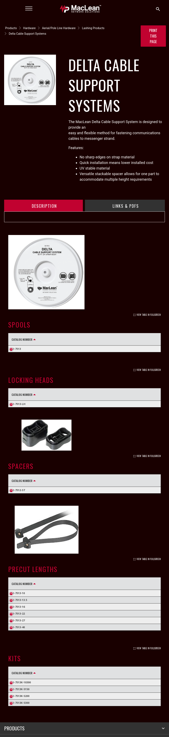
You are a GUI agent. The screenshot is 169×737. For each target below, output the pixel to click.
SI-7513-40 (18, 638)
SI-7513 (16, 349)
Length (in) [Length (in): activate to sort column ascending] (49, 589)
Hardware (29, 28)
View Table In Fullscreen (149, 314)
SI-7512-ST (18, 495)
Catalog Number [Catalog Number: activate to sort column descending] (22, 339)
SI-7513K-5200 (20, 707)
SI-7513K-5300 (20, 714)
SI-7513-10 (18, 604)
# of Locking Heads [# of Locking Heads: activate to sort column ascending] (91, 684)
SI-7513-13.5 (19, 611)
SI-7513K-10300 (21, 693)
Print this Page (153, 36)
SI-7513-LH (18, 404)
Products (11, 28)
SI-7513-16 (18, 618)
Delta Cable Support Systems (27, 33)
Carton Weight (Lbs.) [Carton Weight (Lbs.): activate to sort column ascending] (135, 339)
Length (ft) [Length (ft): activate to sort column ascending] (54, 339)
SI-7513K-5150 (20, 700)
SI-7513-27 (18, 631)
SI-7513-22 (18, 625)
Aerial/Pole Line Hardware (58, 28)
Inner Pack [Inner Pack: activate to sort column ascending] (101, 394)
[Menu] (29, 8)
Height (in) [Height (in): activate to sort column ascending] (49, 480)
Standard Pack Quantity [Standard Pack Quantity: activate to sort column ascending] (90, 339)
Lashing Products (93, 28)
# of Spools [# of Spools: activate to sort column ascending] (56, 684)
